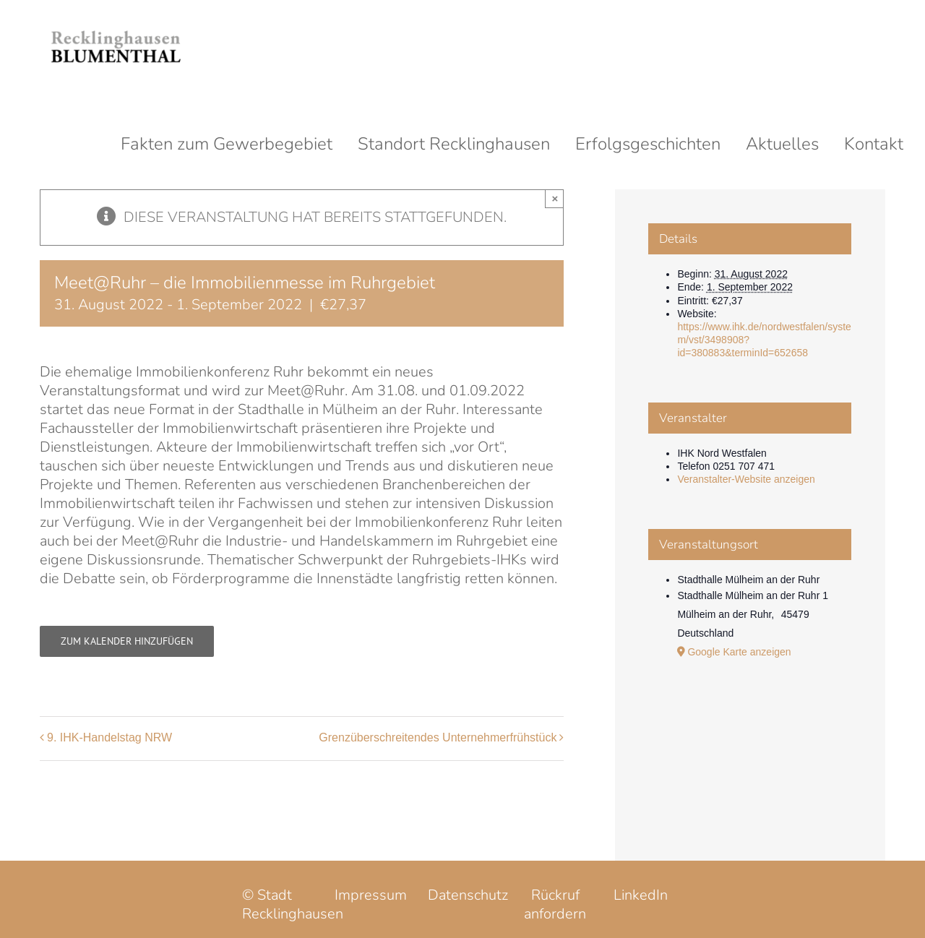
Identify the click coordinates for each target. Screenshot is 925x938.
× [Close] (555, 198)
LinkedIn (641, 895)
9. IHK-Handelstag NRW (109, 737)
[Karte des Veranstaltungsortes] (749, 747)
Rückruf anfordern (555, 904)
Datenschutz (468, 895)
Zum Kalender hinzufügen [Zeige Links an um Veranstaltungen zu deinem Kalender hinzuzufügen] (127, 641)
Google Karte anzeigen (739, 652)
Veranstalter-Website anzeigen (745, 479)
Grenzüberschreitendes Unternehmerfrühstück (437, 737)
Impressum (371, 895)
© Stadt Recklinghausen (292, 904)
